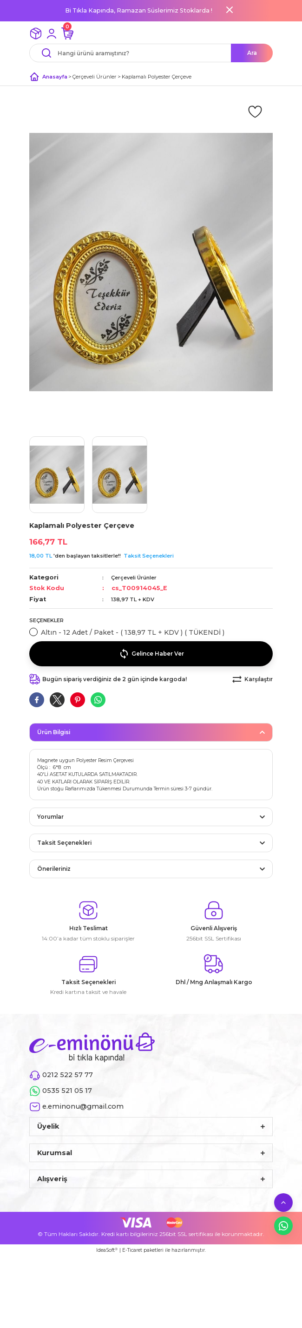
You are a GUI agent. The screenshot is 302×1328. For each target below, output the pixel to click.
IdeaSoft (107, 1250)
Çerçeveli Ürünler (134, 577)
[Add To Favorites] (255, 111)
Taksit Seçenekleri (149, 555)
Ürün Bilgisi (53, 732)
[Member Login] (51, 33)
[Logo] (92, 1047)
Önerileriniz (54, 868)
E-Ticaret (132, 1250)
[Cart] (67, 33)
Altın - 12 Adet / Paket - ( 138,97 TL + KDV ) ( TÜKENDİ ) (132, 632)
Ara (252, 52)
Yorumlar (50, 816)
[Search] (151, 53)
